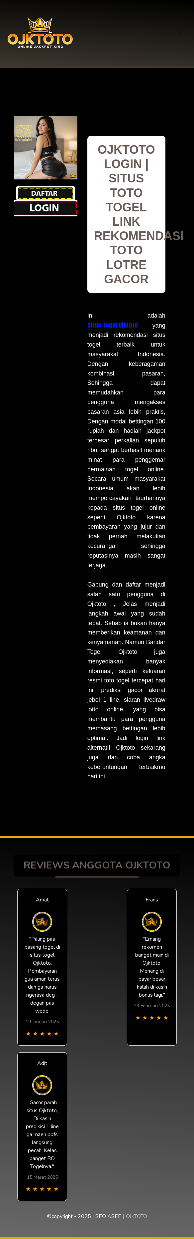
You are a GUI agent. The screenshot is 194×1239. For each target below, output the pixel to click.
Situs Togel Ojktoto (112, 325)
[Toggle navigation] (181, 33)
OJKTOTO (136, 1216)
